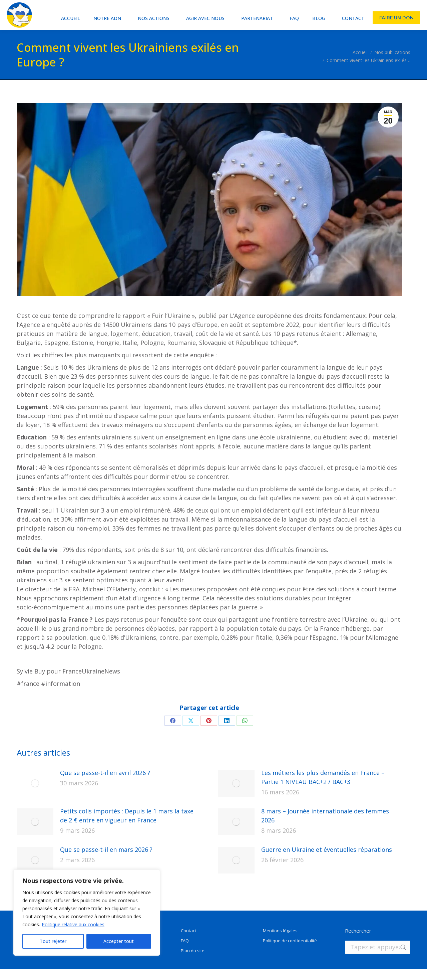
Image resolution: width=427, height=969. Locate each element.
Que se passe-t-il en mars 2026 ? (106, 849)
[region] (86, 912)
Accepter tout (118, 941)
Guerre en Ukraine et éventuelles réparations (326, 849)
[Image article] (35, 783)
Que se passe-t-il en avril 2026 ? (105, 773)
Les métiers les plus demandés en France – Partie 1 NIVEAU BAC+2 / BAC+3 (323, 777)
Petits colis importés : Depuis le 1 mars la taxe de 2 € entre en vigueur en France (126, 815)
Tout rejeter (53, 941)
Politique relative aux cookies (73, 924)
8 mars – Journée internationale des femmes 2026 (325, 815)
